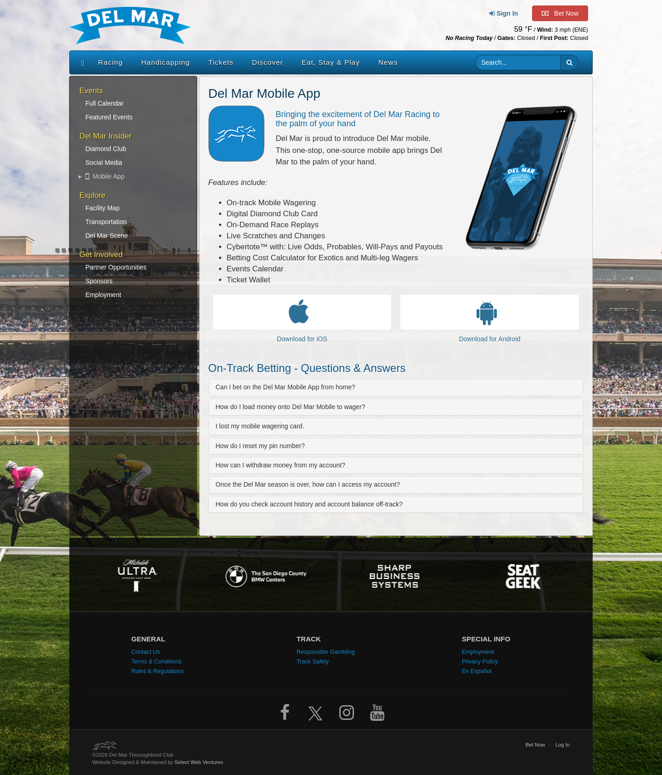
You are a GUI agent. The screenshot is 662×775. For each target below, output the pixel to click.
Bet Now (535, 744)
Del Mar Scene (106, 235)
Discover (267, 62)
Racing (110, 62)
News (388, 62)
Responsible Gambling (326, 652)
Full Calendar (104, 103)
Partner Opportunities (115, 267)
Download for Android (490, 339)
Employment (103, 294)
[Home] (80, 62)
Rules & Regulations (157, 671)
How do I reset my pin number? (260, 445)
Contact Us (145, 652)
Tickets (221, 62)
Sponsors (98, 281)
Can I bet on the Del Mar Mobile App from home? (285, 387)
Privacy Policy (480, 661)
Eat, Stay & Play (331, 62)
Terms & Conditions (156, 661)
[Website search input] (518, 62)
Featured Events (109, 117)
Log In (562, 744)
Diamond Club (105, 148)
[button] (569, 62)
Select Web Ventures (198, 762)
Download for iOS (302, 339)
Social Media (103, 162)
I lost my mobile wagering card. (260, 426)
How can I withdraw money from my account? (280, 465)
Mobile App (104, 176)
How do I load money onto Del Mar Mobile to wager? (290, 406)
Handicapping (165, 62)
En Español (476, 671)
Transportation (106, 221)
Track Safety (313, 661)
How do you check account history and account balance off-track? (309, 504)
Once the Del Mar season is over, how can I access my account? (308, 484)
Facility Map (102, 208)
